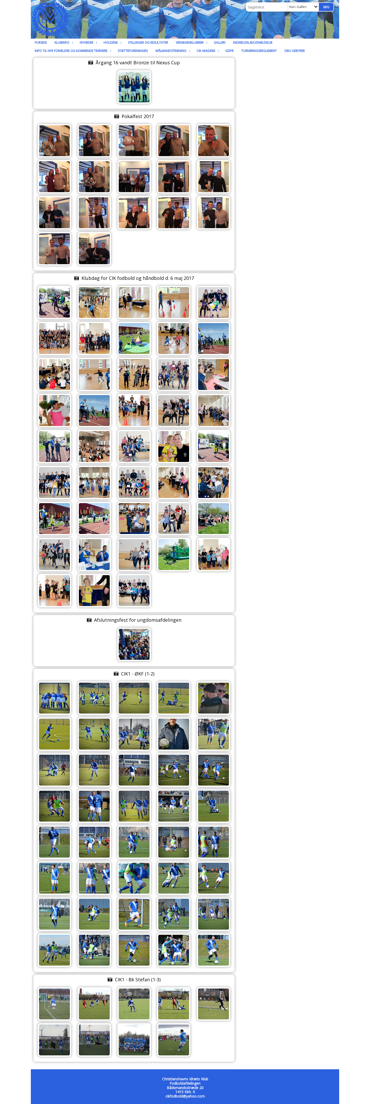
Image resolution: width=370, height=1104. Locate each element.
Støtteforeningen (133, 51)
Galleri (219, 42)
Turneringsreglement (259, 51)
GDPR (229, 51)
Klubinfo (63, 42)
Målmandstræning (172, 51)
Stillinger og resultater (148, 42)
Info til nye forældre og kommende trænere (72, 51)
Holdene (112, 42)
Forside (41, 42)
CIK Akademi (207, 51)
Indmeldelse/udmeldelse (252, 42)
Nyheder (88, 42)
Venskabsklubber (191, 42)
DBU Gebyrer (294, 51)
